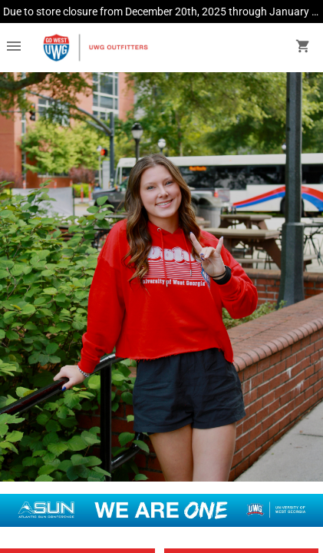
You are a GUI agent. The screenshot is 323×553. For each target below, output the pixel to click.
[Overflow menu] (14, 47)
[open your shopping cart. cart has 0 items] (303, 47)
